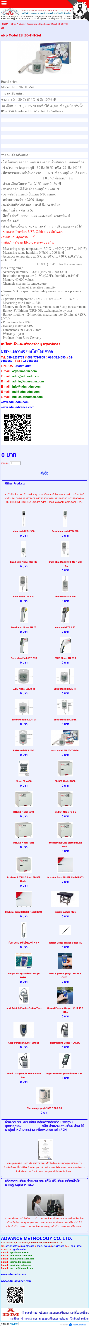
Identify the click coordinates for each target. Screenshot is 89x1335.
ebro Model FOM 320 (24, 531)
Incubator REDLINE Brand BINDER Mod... (65, 845)
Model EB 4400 (24, 781)
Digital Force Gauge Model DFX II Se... (65, 1074)
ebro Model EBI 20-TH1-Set (65, 751)
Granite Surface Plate (65, 912)
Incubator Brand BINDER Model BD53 (65, 877)
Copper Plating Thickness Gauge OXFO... (24, 975)
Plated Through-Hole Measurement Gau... (24, 1075)
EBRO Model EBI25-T (23, 751)
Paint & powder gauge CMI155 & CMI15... (65, 975)
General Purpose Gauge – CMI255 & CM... (65, 1010)
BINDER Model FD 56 (65, 812)
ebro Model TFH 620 (23, 597)
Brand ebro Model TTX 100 (23, 562)
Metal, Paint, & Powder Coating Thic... (24, 1008)
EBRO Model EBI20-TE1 (24, 720)
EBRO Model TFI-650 (65, 658)
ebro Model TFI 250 (65, 627)
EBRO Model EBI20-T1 (24, 689)
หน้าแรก (4, 24)
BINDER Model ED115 (23, 812)
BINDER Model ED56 (65, 781)
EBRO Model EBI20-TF (65, 689)
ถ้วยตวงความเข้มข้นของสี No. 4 (23, 943)
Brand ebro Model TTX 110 (65, 531)
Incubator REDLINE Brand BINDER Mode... (23, 879)
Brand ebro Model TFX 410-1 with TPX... (65, 564)
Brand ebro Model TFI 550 (24, 658)
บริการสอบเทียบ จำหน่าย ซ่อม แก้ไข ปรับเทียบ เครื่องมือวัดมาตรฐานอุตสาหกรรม (42, 1183)
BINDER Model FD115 (23, 843)
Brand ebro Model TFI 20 (23, 627)
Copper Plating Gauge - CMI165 (23, 1043)
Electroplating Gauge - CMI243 (65, 1043)
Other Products (18, 24)
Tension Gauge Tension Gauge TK (65, 943)
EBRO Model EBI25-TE (65, 720)
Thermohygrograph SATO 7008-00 (44, 1108)
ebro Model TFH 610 (65, 597)
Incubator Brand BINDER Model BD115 (23, 912)
